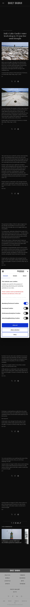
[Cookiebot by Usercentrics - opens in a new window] (18, 271)
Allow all (15, 325)
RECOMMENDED (7, 526)
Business (22, 578)
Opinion (22, 583)
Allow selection (15, 330)
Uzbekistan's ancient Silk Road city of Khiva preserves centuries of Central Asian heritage (11, 542)
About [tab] (24, 275)
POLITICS (7, 575)
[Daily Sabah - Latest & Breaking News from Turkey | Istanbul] (15, 3)
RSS (15, 602)
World (7, 578)
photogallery (7, 30)
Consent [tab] (5, 275)
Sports (7, 583)
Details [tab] (15, 275)
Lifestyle (7, 581)
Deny (15, 334)
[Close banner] (27, 271)
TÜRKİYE (22, 575)
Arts (22, 581)
